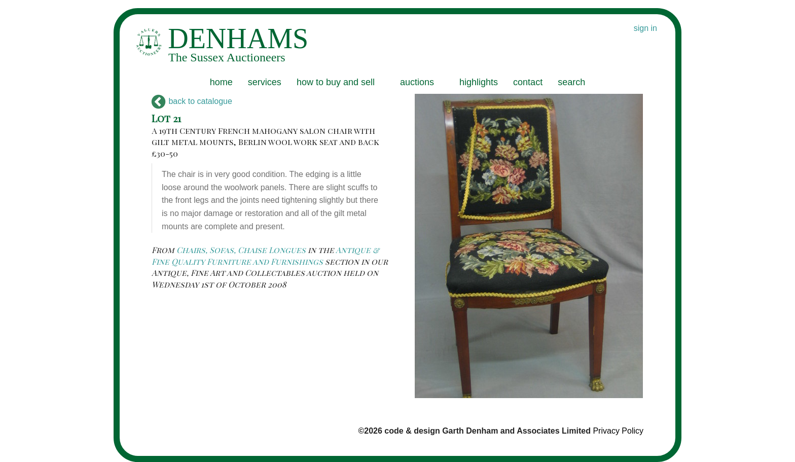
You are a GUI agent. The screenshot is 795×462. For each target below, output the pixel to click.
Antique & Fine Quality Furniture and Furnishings (265, 255)
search (571, 82)
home (221, 82)
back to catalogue (192, 101)
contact (528, 82)
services (264, 82)
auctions (417, 82)
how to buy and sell (336, 82)
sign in (645, 28)
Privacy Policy (618, 431)
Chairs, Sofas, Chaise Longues (241, 249)
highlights (478, 82)
